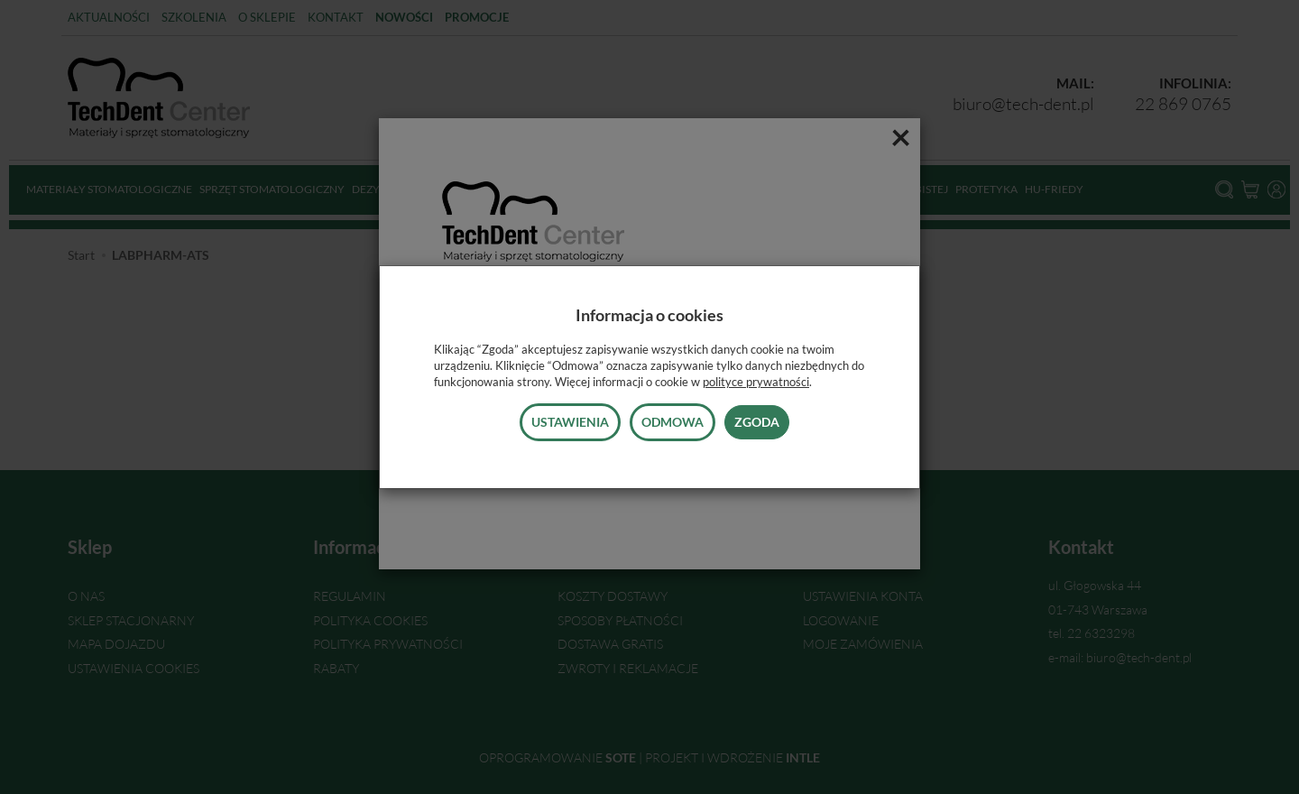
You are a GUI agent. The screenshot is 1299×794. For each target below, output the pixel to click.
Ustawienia (570, 421)
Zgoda (756, 421)
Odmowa (672, 421)
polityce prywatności (756, 381)
